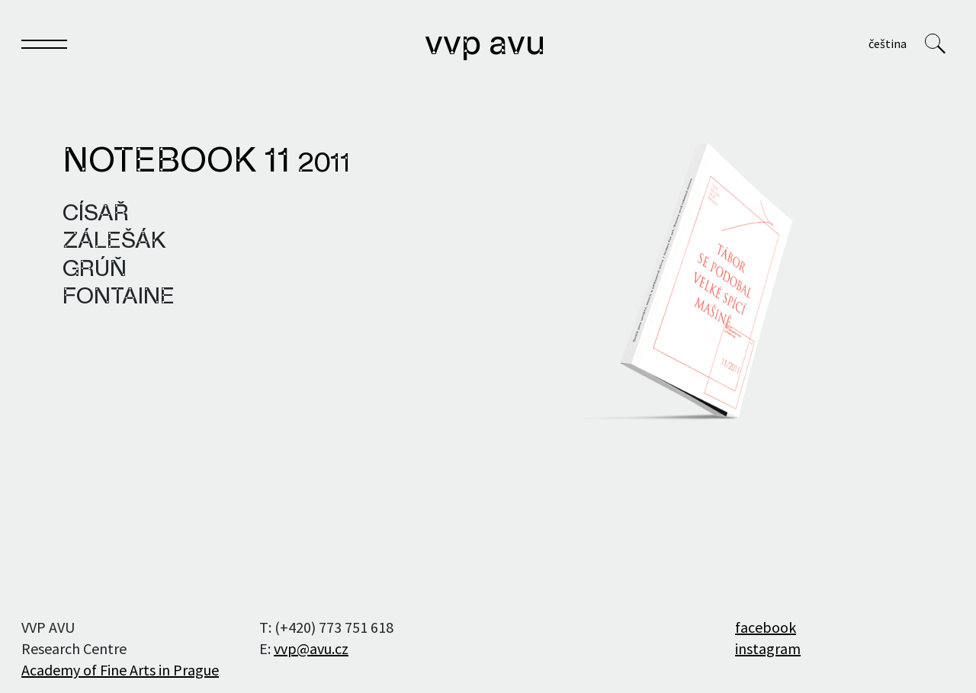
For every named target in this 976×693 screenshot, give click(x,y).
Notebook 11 (206, 162)
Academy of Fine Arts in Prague (120, 669)
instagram (768, 648)
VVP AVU (485, 45)
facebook (765, 627)
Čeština (887, 43)
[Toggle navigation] (44, 47)
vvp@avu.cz (311, 648)
